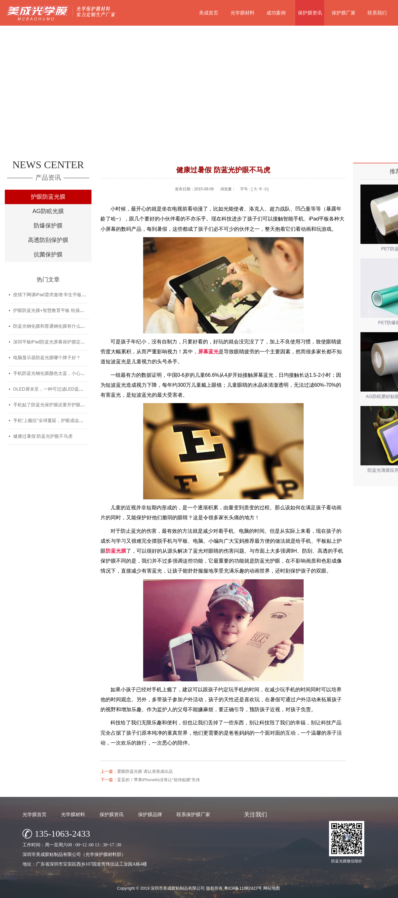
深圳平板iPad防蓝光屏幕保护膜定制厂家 (53, 341)
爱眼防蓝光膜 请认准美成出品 (145, 771)
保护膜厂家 (344, 12)
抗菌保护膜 (48, 254)
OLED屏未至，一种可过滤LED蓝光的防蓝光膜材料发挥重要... (75, 389)
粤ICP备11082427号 (243, 888)
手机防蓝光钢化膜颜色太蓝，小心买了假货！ (58, 373)
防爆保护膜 (48, 225)
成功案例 (276, 12)
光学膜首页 (34, 814)
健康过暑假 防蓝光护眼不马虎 (43, 436)
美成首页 (208, 12)
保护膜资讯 (310, 12)
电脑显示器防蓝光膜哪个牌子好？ (47, 357)
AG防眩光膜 (48, 211)
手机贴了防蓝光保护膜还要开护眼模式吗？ (56, 404)
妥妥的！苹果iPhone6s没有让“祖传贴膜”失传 (158, 779)
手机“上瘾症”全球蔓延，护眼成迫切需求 (52, 420)
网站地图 (271, 888)
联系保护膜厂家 (193, 814)
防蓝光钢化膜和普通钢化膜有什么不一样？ (56, 326)
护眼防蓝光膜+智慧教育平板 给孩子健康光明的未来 (64, 310)
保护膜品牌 (150, 814)
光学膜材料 (242, 12)
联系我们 (377, 12)
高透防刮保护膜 (48, 240)
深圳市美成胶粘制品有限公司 (178, 888)
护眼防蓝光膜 (48, 197)
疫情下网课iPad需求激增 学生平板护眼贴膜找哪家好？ (67, 294)
